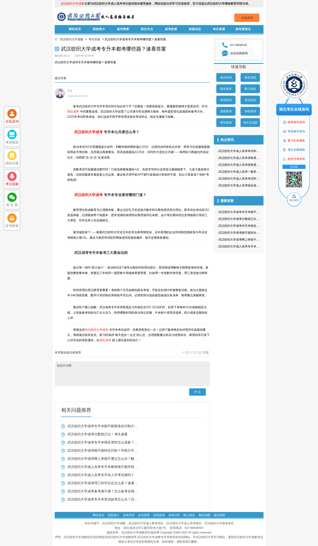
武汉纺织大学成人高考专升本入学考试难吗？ (100, 475)
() (186, 352)
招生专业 (147, 29)
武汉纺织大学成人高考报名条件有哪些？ (244, 185)
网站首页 (75, 29)
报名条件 (226, 88)
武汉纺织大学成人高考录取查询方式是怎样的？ (249, 158)
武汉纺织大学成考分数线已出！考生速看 (97, 434)
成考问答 (174, 515)
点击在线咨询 (239, 53)
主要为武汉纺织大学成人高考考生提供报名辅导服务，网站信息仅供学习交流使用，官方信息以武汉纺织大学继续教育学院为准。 (156, 3)
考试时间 (226, 100)
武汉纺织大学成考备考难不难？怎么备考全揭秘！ (102, 491)
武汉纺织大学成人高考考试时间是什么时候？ (247, 178)
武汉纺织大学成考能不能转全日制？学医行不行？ (102, 450)
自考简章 (144, 515)
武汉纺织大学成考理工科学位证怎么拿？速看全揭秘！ (102, 483)
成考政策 (171, 29)
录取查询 (250, 111)
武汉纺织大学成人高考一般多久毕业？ (243, 171)
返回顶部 (219, 515)
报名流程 (250, 77)
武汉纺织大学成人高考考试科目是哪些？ (244, 151)
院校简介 (99, 29)
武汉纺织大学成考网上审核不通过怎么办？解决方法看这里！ (102, 458)
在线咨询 (247, 17)
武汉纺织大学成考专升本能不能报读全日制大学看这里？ (102, 426)
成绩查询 (226, 111)
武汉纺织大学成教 (71, 39)
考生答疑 (219, 29)
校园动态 (195, 29)
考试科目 (250, 100)
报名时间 (226, 77)
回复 (204, 352)
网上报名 (250, 88)
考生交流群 (250, 122)
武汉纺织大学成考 (88, 132)
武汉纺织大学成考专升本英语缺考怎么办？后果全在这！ (102, 499)
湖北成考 (73, 111)
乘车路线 (226, 122)
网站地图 (204, 515)
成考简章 (123, 29)
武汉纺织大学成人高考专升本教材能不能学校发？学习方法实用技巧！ (102, 467)
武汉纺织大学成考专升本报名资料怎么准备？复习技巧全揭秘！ (102, 442)
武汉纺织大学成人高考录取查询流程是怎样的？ (249, 164)
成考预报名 (243, 29)
